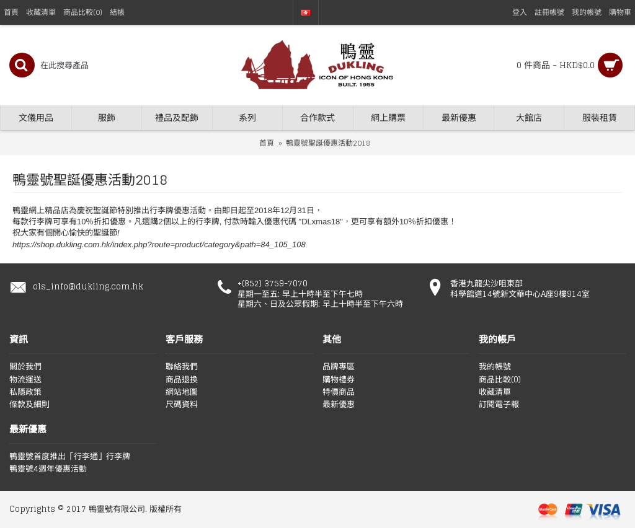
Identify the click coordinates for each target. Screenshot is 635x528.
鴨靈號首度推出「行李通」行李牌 (69, 456)
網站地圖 (182, 392)
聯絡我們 (182, 366)
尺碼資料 (182, 404)
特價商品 (338, 392)
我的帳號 (495, 366)
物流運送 (25, 379)
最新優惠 (338, 404)
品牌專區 (338, 366)
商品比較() (500, 379)
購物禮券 (338, 379)
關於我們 (25, 366)
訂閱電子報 (499, 404)
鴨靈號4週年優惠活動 (48, 469)
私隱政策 (25, 392)
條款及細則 (29, 404)
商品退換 (182, 379)
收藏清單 (495, 392)
